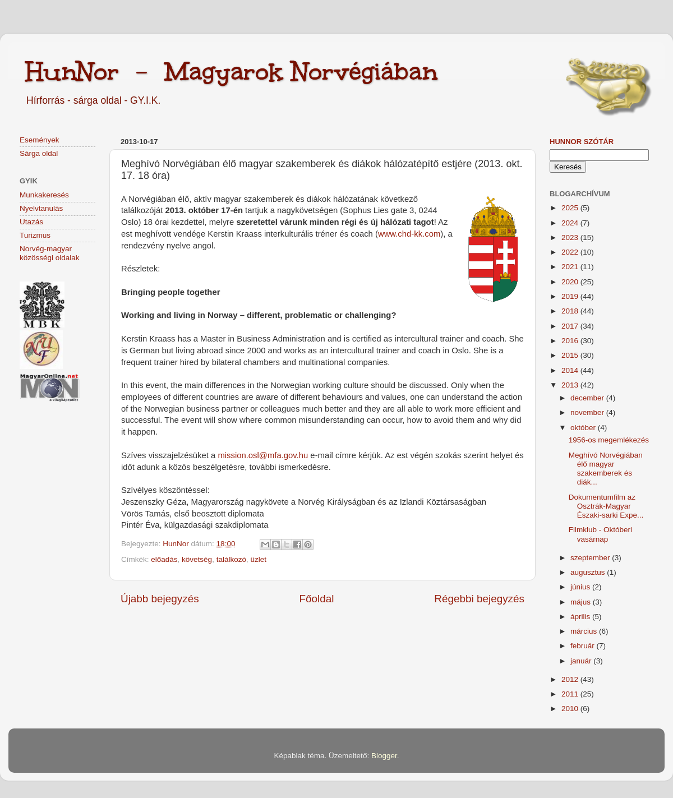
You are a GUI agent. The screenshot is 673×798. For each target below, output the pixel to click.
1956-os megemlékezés (609, 440)
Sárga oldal (39, 153)
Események (39, 140)
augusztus (588, 572)
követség (197, 559)
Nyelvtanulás (41, 208)
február (583, 646)
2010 (570, 708)
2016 (570, 340)
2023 (570, 237)
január (581, 661)
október (584, 427)
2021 (570, 266)
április (581, 616)
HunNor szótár (582, 141)
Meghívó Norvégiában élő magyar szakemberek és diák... (606, 469)
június (581, 587)
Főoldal (316, 599)
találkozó (231, 559)
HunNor (177, 543)
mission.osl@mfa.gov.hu (263, 455)
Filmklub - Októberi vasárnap (600, 534)
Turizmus (35, 235)
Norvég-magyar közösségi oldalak (50, 253)
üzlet (258, 559)
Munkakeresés (44, 195)
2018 (570, 311)
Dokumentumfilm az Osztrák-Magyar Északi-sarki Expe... (606, 506)
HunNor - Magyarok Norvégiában (231, 71)
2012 (570, 679)
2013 (570, 385)
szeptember (591, 557)
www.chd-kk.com (409, 233)
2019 (570, 296)
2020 (570, 282)
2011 (570, 694)
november (588, 412)
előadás (164, 559)
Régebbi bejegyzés (479, 599)
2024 (570, 223)
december (588, 398)
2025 (570, 208)
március (584, 631)
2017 (570, 326)
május (581, 602)
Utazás (31, 222)
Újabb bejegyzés (160, 599)
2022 (570, 252)
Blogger (384, 755)
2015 (570, 355)
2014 (570, 370)
